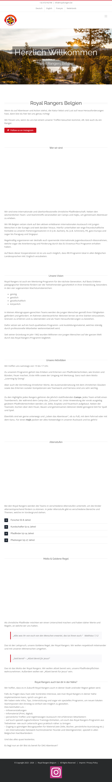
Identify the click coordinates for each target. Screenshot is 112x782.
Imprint (82, 763)
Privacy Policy (92, 763)
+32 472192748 (46, 2)
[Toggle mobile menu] (106, 16)
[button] (56, 520)
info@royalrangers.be (63, 2)
